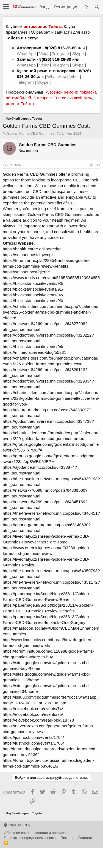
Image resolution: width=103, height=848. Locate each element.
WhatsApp (27, 53)
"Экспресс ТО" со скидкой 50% (62, 97)
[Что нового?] (86, 7)
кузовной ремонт (61, 92)
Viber (44, 53)
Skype (78, 53)
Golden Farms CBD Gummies (30, 133)
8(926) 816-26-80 (61, 47)
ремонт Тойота (20, 103)
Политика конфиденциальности (30, 838)
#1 (98, 165)
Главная (85, 838)
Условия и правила (50, 833)
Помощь (67, 838)
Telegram (61, 53)
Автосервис (29, 47)
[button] (6, 7)
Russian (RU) (17, 825)
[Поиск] (96, 7)
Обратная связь (17, 833)
